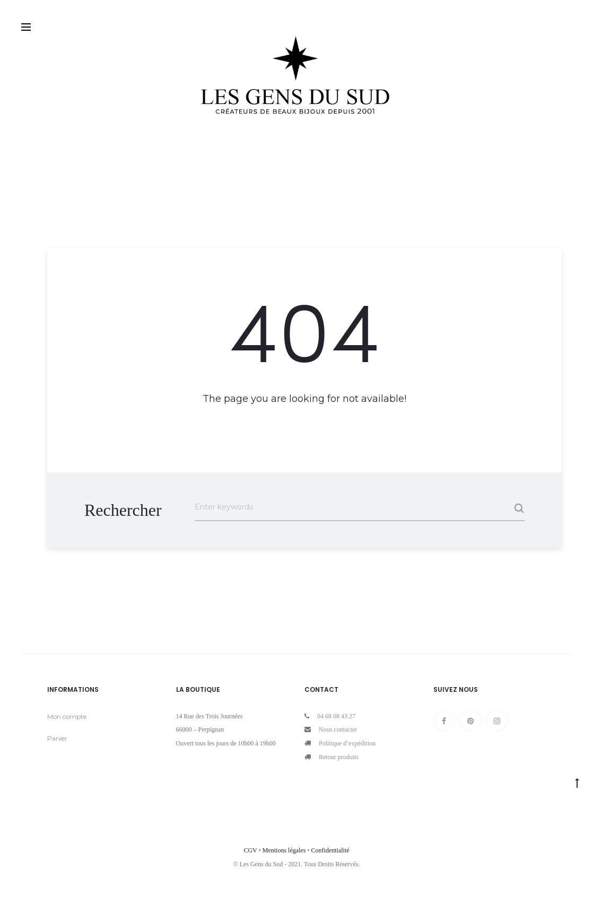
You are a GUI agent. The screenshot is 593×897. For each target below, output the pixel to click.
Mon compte (66, 716)
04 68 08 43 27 (336, 716)
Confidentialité (330, 850)
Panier (57, 738)
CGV (250, 850)
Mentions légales (284, 850)
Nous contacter (338, 729)
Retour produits (339, 757)
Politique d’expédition (347, 743)
